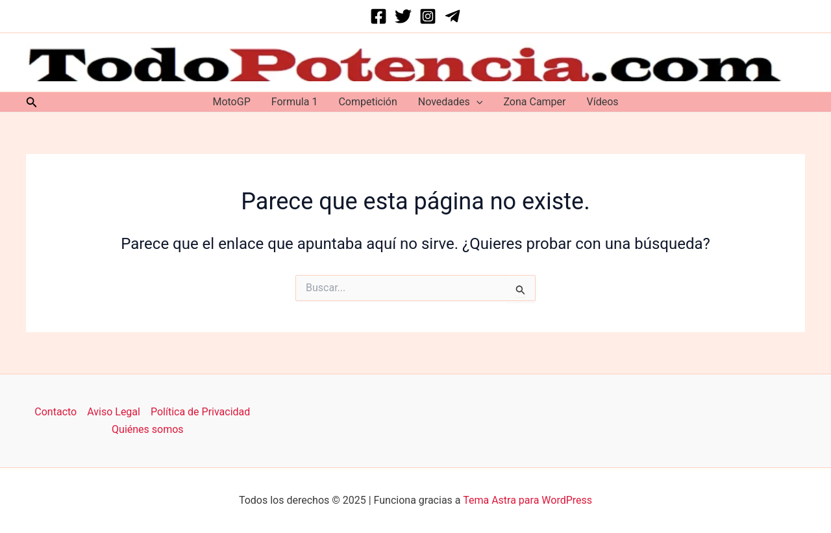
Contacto (55, 412)
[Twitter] (403, 16)
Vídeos (603, 102)
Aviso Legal (113, 412)
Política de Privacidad (200, 412)
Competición (367, 102)
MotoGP (231, 102)
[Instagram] (427, 16)
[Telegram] (452, 16)
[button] (32, 102)
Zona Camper (534, 102)
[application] (476, 102)
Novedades (450, 102)
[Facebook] (378, 16)
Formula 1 (294, 102)
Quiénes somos (148, 429)
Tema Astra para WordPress (527, 500)
